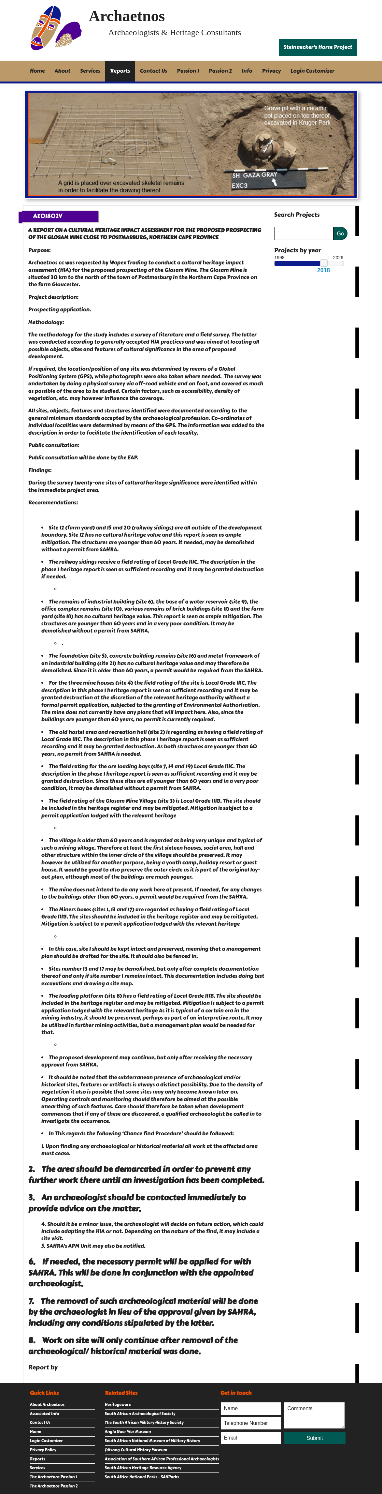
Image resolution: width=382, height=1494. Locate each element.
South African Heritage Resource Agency (143, 1468)
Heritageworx (118, 1405)
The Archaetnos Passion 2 (54, 1486)
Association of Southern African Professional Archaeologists (162, 1459)
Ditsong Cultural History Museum (136, 1450)
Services (90, 71)
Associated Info (44, 1414)
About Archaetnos (47, 1405)
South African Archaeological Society (140, 1414)
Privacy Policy (43, 1450)
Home (37, 71)
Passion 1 (188, 71)
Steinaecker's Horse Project (318, 47)
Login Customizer (312, 71)
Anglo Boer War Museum (128, 1432)
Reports (120, 71)
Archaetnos (127, 15)
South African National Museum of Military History (152, 1441)
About (62, 71)
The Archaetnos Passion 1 (53, 1477)
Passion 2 (220, 71)
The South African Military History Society (144, 1423)
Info (247, 71)
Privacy (271, 71)
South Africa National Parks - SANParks (142, 1477)
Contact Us (153, 71)
